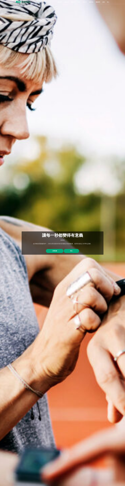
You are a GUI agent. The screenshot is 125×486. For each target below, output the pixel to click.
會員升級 (91, 2)
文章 (79, 2)
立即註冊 (54, 251)
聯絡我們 (98, 2)
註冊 (103, 2)
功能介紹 (66, 2)
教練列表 (73, 2)
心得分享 (84, 2)
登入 (108, 2)
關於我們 (60, 2)
